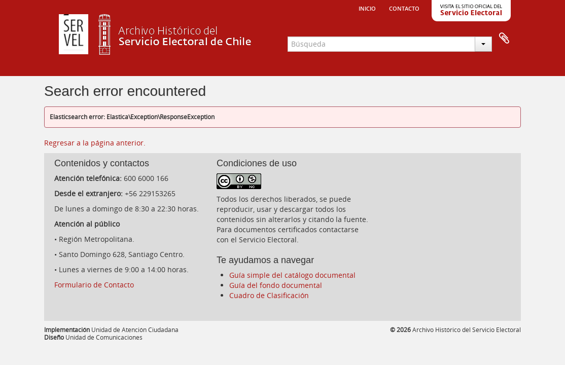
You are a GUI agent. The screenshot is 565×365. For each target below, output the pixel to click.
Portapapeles (504, 38)
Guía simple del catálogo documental (292, 275)
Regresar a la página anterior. (95, 143)
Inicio (367, 7)
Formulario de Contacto (94, 284)
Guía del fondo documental (275, 285)
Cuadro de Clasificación (269, 295)
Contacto (404, 7)
